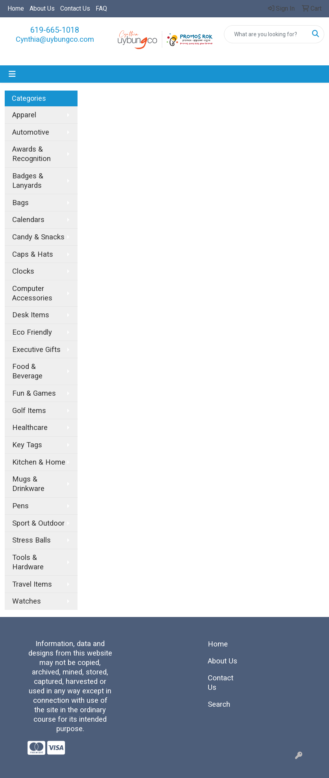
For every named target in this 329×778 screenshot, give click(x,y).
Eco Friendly (32, 332)
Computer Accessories (32, 293)
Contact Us (75, 8)
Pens (20, 506)
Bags (20, 202)
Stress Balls (31, 540)
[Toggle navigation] (12, 74)
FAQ (101, 8)
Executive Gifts (36, 349)
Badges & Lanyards (27, 181)
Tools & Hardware (28, 562)
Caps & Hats (32, 254)
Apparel (24, 115)
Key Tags (27, 445)
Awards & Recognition (31, 154)
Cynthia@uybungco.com (55, 39)
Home (15, 8)
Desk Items (30, 315)
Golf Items (29, 410)
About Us (42, 8)
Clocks (23, 271)
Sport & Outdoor (38, 523)
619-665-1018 (54, 30)
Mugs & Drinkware (28, 484)
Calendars (28, 219)
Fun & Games (34, 393)
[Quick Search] (266, 34)
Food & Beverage (27, 371)
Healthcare (30, 427)
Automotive (30, 132)
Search (219, 704)
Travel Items (32, 584)
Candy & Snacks (38, 237)
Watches (26, 601)
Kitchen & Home (38, 462)
